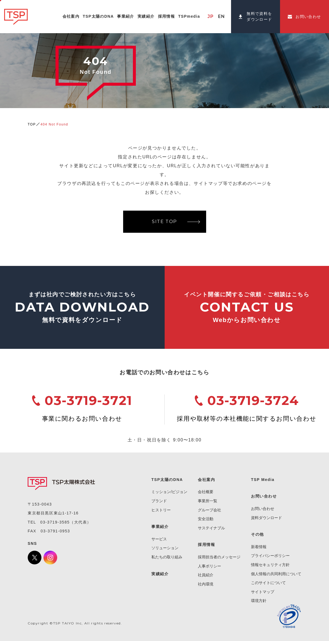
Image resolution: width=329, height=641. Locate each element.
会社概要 (205, 492)
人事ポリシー (209, 566)
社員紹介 (205, 575)
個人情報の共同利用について (276, 574)
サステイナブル (211, 528)
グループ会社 (209, 510)
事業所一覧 (207, 501)
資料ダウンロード (266, 518)
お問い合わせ (262, 508)
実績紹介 (160, 574)
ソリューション (164, 548)
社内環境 (205, 584)
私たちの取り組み (166, 557)
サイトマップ (262, 592)
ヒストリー (161, 510)
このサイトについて (268, 582)
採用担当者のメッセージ (219, 557)
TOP (32, 124)
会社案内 (206, 479)
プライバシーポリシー (270, 555)
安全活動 (205, 519)
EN (221, 16)
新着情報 (258, 547)
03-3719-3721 (88, 400)
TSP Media (262, 479)
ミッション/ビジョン (169, 492)
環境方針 (258, 600)
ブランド (159, 501)
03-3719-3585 (55, 522)
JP (211, 16)
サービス (159, 539)
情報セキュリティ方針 (270, 564)
